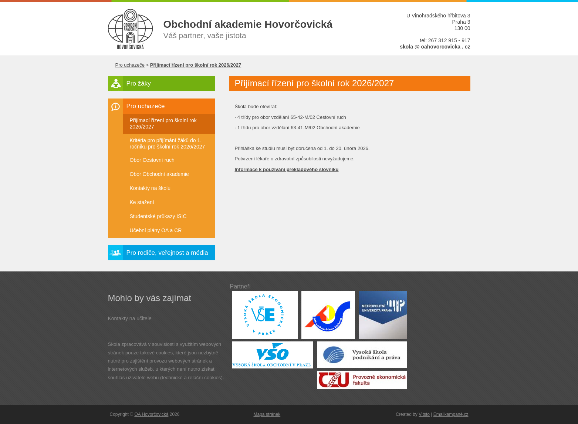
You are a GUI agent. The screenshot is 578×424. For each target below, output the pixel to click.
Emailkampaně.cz (451, 414)
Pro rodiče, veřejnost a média (167, 252)
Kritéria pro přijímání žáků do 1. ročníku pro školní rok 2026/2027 (167, 143)
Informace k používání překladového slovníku (287, 169)
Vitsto (424, 414)
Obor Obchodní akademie (159, 174)
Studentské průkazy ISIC (158, 216)
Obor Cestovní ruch (152, 160)
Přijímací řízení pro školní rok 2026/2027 (163, 123)
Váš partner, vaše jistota (265, 29)
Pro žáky (138, 83)
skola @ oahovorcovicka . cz (435, 47)
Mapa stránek (267, 414)
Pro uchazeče (130, 65)
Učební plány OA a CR (156, 230)
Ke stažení (142, 202)
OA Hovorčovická (151, 414)
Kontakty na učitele (130, 318)
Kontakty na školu (150, 188)
